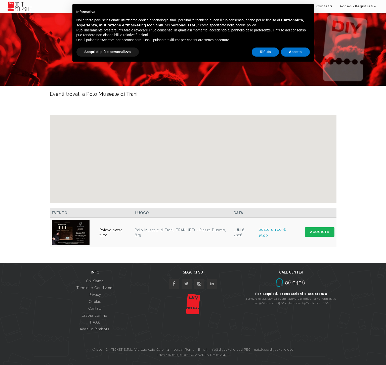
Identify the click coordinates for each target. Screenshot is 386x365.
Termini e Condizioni (94, 288)
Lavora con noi (95, 315)
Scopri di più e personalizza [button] (107, 52)
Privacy (95, 295)
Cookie (95, 302)
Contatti (324, 6)
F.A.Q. (95, 322)
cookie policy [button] (245, 25)
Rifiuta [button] (265, 52)
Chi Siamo (95, 281)
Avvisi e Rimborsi (95, 329)
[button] (193, 154)
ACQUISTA (319, 232)
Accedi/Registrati (358, 6)
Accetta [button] (295, 52)
